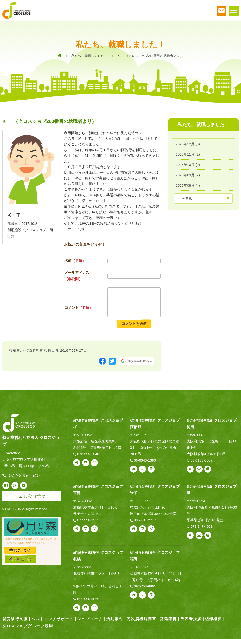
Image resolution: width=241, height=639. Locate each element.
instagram (94, 462)
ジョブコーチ (90, 619)
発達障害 (168, 619)
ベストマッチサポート (52, 619)
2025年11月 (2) (188, 154)
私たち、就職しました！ (89, 56)
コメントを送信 (134, 324)
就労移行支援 (15, 619)
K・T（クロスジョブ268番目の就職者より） (150, 56)
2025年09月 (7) (188, 175)
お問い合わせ (85, 462)
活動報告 (114, 619)
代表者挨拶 (190, 619)
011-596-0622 (88, 599)
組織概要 (213, 619)
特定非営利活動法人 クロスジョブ (31, 441)
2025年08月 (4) (188, 185)
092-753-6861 (145, 586)
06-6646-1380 (145, 460)
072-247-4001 (202, 526)
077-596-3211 (88, 520)
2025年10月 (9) (188, 165)
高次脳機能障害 (141, 619)
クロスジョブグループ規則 (27, 626)
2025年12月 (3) (188, 144)
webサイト (76, 462)
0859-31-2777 (145, 520)
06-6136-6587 (202, 460)
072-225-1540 (88, 454)
